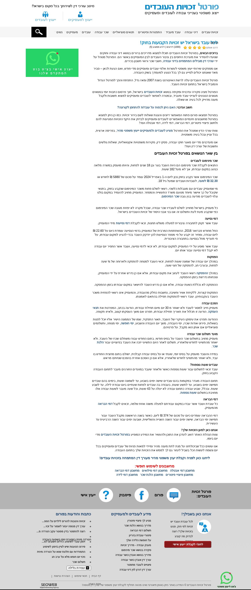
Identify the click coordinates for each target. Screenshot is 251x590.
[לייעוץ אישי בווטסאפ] (57, 76)
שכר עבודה (102, 32)
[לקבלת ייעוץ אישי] (188, 545)
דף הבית (96, 575)
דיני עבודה (191, 32)
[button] (38, 32)
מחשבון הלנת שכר (151, 474)
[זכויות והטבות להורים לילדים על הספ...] (66, 521)
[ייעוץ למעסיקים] (80, 16)
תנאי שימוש (81, 575)
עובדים (86, 32)
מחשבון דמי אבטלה (182, 470)
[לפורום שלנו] (174, 495)
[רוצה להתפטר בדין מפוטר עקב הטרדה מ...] (64, 531)
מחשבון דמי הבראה (127, 470)
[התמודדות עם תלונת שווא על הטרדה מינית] (64, 552)
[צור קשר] (45, 16)
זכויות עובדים (210, 32)
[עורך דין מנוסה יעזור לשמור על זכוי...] (67, 526)
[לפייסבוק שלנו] (142, 495)
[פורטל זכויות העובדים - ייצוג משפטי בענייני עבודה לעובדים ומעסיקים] (180, 8)
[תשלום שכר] (81, 562)
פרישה (214, 42)
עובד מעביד (173, 32)
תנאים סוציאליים (123, 32)
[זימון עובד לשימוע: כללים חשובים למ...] (66, 541)
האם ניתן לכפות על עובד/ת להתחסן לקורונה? (146, 107)
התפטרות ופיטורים (150, 32)
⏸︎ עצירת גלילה (78, 567)
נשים (59, 32)
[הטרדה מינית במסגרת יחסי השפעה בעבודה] (66, 538)
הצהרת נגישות (62, 575)
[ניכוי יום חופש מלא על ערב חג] (71, 557)
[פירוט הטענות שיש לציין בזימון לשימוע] (67, 547)
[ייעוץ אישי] (88, 495)
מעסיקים (72, 32)
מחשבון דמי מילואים (154, 470)
